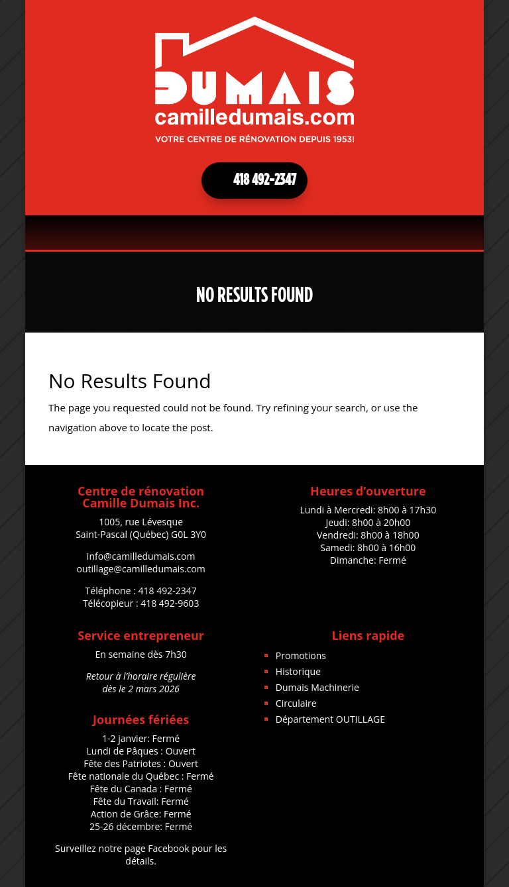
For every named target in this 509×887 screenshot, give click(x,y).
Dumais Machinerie (317, 687)
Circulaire (296, 703)
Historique (298, 671)
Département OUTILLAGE (330, 719)
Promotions (301, 655)
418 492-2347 (264, 180)
